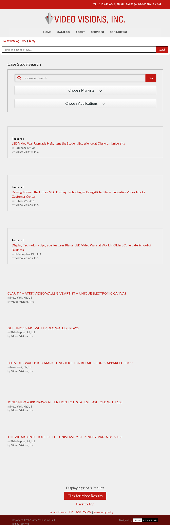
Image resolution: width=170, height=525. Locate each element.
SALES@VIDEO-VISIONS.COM (143, 4)
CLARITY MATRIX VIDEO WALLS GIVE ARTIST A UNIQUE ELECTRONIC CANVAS (66, 292)
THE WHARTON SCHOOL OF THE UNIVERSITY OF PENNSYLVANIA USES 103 (64, 436)
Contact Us (118, 31)
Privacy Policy (80, 511)
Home (47, 31)
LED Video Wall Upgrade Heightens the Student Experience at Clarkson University (68, 142)
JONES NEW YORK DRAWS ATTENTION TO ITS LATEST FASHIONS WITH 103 (64, 401)
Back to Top (85, 503)
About (80, 31)
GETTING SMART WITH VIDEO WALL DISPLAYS (43, 327)
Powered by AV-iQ (103, 511)
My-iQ (33, 40)
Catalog (63, 31)
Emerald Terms (58, 511)
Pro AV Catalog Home (14, 40)
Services (97, 31)
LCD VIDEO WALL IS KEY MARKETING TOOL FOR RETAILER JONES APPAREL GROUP (70, 362)
